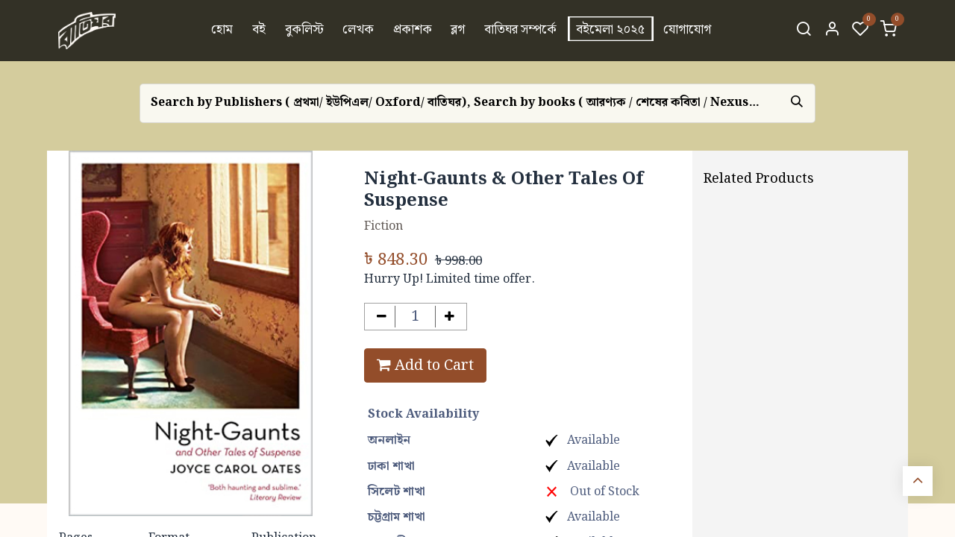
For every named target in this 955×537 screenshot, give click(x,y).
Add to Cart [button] (425, 365)
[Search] (803, 30)
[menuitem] (222, 30)
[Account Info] (832, 30)
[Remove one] (381, 316)
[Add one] (449, 316)
